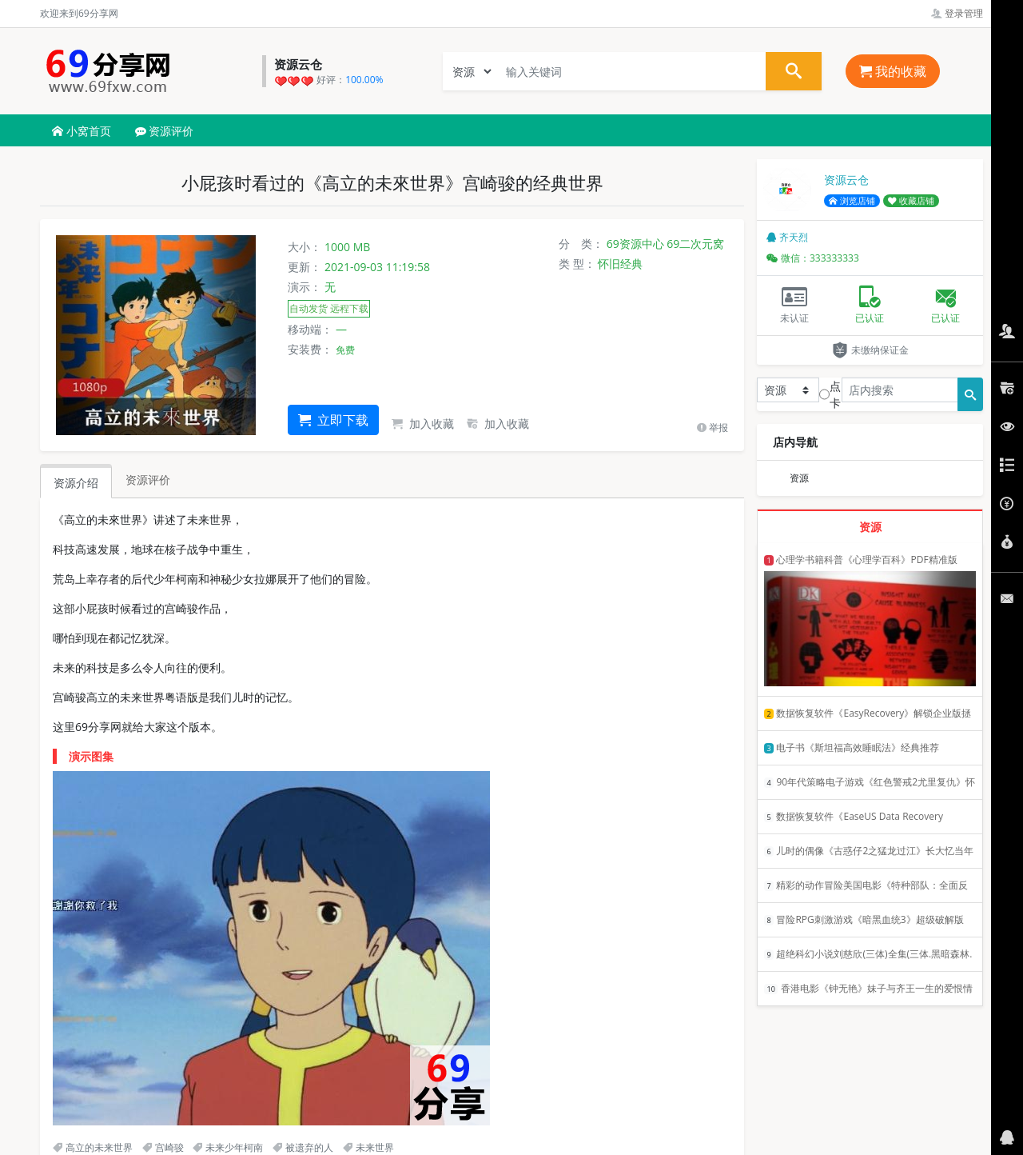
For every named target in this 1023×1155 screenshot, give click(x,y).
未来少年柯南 (228, 1147)
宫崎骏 (163, 1147)
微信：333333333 (812, 258)
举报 (712, 427)
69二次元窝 (695, 243)
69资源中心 (635, 243)
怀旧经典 (620, 263)
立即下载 (333, 420)
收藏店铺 (911, 200)
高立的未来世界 (93, 1147)
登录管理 (957, 13)
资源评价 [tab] (147, 479)
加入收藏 (423, 423)
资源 (799, 478)
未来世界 (368, 1147)
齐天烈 (787, 237)
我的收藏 (892, 71)
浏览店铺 (852, 200)
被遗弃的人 (303, 1147)
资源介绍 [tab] (76, 482)
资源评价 (164, 130)
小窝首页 (81, 130)
